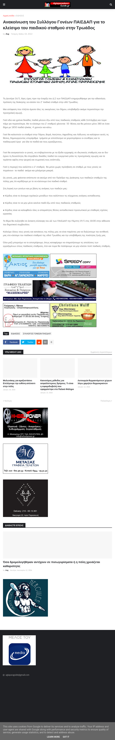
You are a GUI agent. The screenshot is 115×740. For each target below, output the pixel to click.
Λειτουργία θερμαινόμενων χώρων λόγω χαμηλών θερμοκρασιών (95, 382)
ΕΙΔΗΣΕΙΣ (20, 16)
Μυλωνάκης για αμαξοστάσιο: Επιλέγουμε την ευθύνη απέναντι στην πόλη (19, 383)
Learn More (53, 737)
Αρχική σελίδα (8, 16)
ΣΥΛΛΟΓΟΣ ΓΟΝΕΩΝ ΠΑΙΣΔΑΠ (37, 333)
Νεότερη (8, 401)
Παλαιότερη (106, 401)
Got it (66, 737)
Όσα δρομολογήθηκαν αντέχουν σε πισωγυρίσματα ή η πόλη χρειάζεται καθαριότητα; (51, 564)
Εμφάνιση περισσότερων (101, 352)
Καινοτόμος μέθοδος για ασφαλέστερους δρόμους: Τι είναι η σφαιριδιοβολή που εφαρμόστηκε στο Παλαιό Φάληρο (57, 385)
